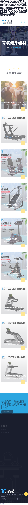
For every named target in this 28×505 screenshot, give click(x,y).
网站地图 (2, 504)
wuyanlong (11, 501)
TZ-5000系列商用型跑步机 (13, 310)
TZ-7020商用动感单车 (11, 276)
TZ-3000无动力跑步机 (11, 139)
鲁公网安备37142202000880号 (10, 499)
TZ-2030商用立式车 (10, 242)
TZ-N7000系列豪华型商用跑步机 (15, 379)
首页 (9, 47)
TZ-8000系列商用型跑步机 (13, 344)
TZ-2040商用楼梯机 (10, 208)
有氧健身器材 (17, 47)
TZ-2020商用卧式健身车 (12, 174)
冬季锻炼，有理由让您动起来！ (14, 105)
